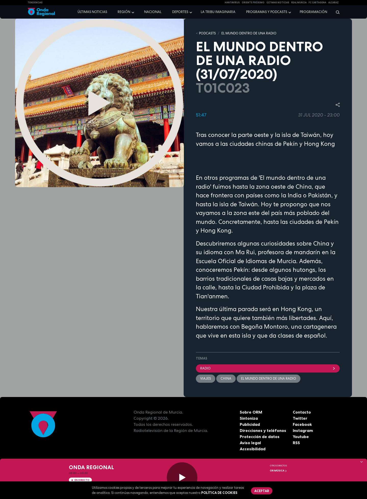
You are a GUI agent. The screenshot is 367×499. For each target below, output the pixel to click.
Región (124, 12)
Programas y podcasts (266, 12)
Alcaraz (333, 2)
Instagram (303, 430)
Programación (313, 12)
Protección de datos (260, 436)
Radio (267, 368)
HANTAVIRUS (232, 2)
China (226, 378)
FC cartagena (317, 2)
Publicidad (250, 424)
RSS (296, 442)
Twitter (300, 418)
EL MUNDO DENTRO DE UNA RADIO (248, 33)
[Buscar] (336, 12)
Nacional (152, 12)
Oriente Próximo (253, 2)
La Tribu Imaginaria (218, 12)
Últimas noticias (92, 12)
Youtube (301, 436)
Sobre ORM (251, 412)
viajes (205, 378)
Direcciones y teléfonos (263, 430)
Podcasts (207, 33)
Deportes (180, 12)
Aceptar (261, 491)
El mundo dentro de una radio (268, 378)
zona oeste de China (284, 186)
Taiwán (248, 204)
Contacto (302, 412)
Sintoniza (249, 418)
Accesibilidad (252, 448)
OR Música (278, 470)
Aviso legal (250, 442)
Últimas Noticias (278, 2)
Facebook (302, 424)
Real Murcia (299, 2)
